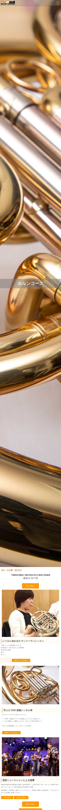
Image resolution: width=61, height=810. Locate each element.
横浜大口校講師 (21, 797)
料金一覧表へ (30, 586)
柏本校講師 (7, 797)
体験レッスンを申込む (21, 660)
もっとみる (5, 660)
